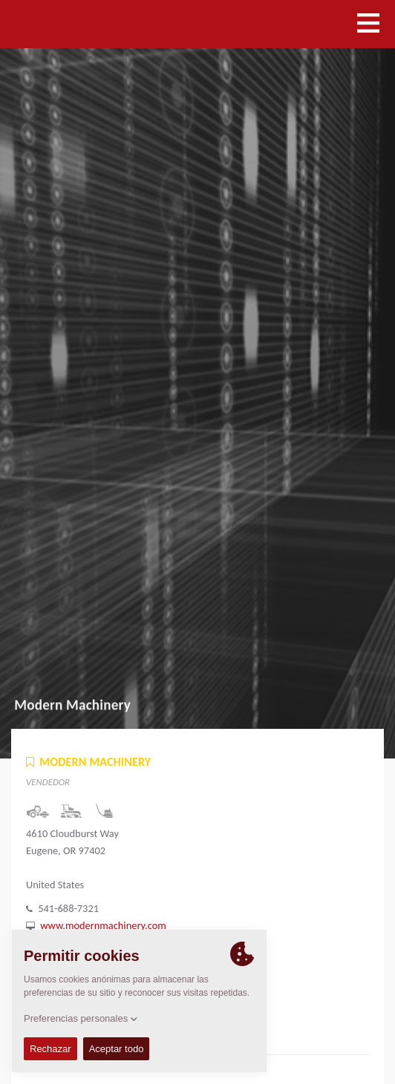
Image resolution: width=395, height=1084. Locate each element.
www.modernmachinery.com (103, 925)
